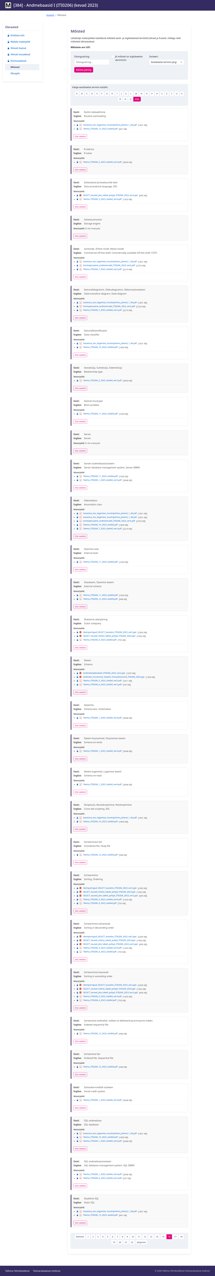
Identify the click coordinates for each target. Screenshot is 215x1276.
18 (181, 1236)
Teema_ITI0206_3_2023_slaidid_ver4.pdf (99, 199)
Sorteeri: (153, 56)
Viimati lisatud (16, 48)
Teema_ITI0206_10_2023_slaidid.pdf (97, 347)
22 (132, 1242)
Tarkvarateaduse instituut (46, 1270)
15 (163, 1236)
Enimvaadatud (16, 60)
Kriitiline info (15, 35)
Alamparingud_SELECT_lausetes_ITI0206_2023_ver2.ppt (106, 632)
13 (151, 1236)
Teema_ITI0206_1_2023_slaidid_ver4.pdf (99, 480)
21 (126, 1242)
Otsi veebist (80, 136)
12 (145, 1236)
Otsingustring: (82, 56)
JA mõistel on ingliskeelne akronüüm (128, 58)
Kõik (137, 99)
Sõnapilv (15, 73)
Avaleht (50, 15)
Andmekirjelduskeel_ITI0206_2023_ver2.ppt (100, 673)
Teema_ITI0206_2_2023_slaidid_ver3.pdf (99, 162)
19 (114, 1242)
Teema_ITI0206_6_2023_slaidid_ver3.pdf (99, 684)
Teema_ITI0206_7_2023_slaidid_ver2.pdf (99, 269)
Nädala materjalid (18, 41)
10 (133, 1236)
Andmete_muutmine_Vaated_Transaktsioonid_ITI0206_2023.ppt (110, 676)
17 (175, 1236)
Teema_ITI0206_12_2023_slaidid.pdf (97, 599)
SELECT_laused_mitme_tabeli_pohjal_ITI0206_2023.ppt (105, 636)
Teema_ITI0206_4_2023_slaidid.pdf (96, 639)
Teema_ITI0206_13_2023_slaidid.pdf (97, 128)
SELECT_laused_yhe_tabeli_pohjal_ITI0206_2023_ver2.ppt (107, 195)
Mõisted (14, 67)
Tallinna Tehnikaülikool (17, 1270)
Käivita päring (83, 69)
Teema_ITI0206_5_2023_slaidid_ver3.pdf (99, 680)
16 (169, 1236)
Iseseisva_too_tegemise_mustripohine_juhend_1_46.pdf (106, 124)
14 (157, 1236)
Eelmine (80, 1236)
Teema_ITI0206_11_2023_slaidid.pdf (97, 413)
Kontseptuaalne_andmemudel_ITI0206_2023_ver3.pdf (105, 265)
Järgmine (141, 1242)
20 (120, 1242)
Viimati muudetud (18, 54)
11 (139, 1236)
